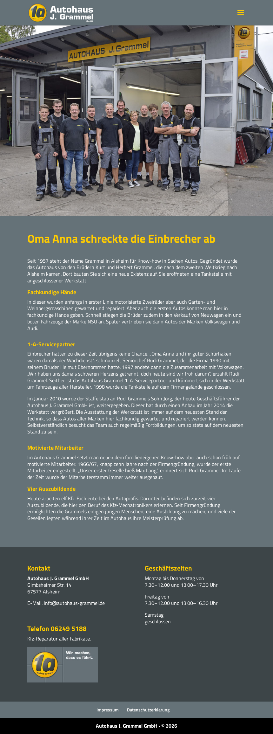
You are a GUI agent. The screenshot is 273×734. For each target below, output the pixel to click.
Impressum (108, 709)
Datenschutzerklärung (148, 709)
